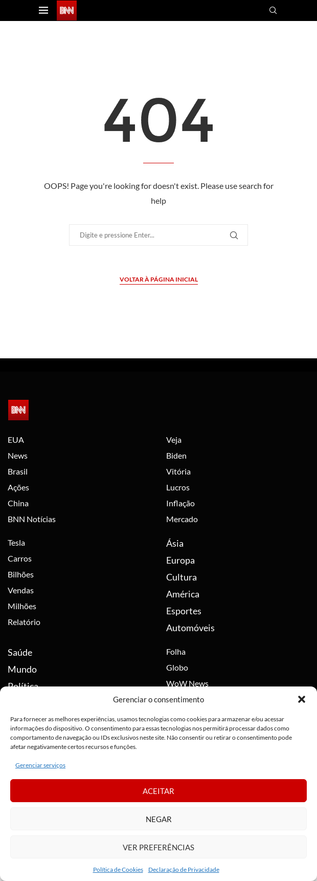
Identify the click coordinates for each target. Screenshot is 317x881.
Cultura (181, 577)
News (18, 456)
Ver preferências (158, 847)
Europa (180, 560)
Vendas (21, 590)
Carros (20, 558)
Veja (174, 440)
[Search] (274, 11)
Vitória (178, 471)
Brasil (18, 471)
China (18, 503)
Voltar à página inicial (159, 279)
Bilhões (21, 574)
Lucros (178, 487)
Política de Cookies (118, 869)
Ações (18, 487)
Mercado (182, 519)
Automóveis (190, 627)
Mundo (22, 669)
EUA (16, 440)
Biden (176, 456)
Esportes (183, 610)
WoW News (187, 683)
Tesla (16, 543)
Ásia (175, 543)
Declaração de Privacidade (183, 869)
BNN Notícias (32, 519)
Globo (177, 667)
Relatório (24, 622)
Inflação (180, 503)
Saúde (20, 652)
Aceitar (158, 791)
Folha (176, 652)
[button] (302, 699)
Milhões (22, 606)
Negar (159, 819)
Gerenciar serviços (40, 765)
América (182, 593)
